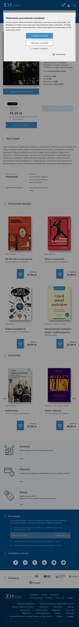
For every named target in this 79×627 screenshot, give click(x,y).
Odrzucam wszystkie (40, 43)
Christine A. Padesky (52, 324)
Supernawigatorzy (15, 329)
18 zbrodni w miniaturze (18, 259)
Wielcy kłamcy (53, 410)
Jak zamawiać (25, 610)
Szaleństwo (11, 410)
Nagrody (71, 607)
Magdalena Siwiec (51, 65)
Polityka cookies (41, 610)
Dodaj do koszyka (57, 108)
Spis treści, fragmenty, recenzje (21, 92)
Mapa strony (26, 613)
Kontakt (70, 598)
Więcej (29, 530)
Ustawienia (60, 54)
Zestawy (58, 613)
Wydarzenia (34, 594)
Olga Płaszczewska (64, 67)
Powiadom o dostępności (21, 125)
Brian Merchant (50, 254)
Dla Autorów (57, 607)
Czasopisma (43, 607)
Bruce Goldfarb (10, 254)
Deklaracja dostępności (25, 604)
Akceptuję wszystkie (39, 36)
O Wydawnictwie (36, 598)
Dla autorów (54, 594)
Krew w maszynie (54, 259)
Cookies (70, 616)
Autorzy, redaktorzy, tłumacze (23, 607)
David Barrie (9, 324)
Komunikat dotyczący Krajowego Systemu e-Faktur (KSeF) (30, 616)
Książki (44, 594)
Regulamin (56, 610)
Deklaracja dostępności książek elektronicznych (56, 604)
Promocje (49, 598)
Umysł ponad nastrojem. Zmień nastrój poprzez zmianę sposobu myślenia (59, 332)
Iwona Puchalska (58, 62)
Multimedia (70, 613)
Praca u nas (60, 598)
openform (70, 621)
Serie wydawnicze (42, 613)
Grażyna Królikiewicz (41, 180)
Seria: (54, 71)
